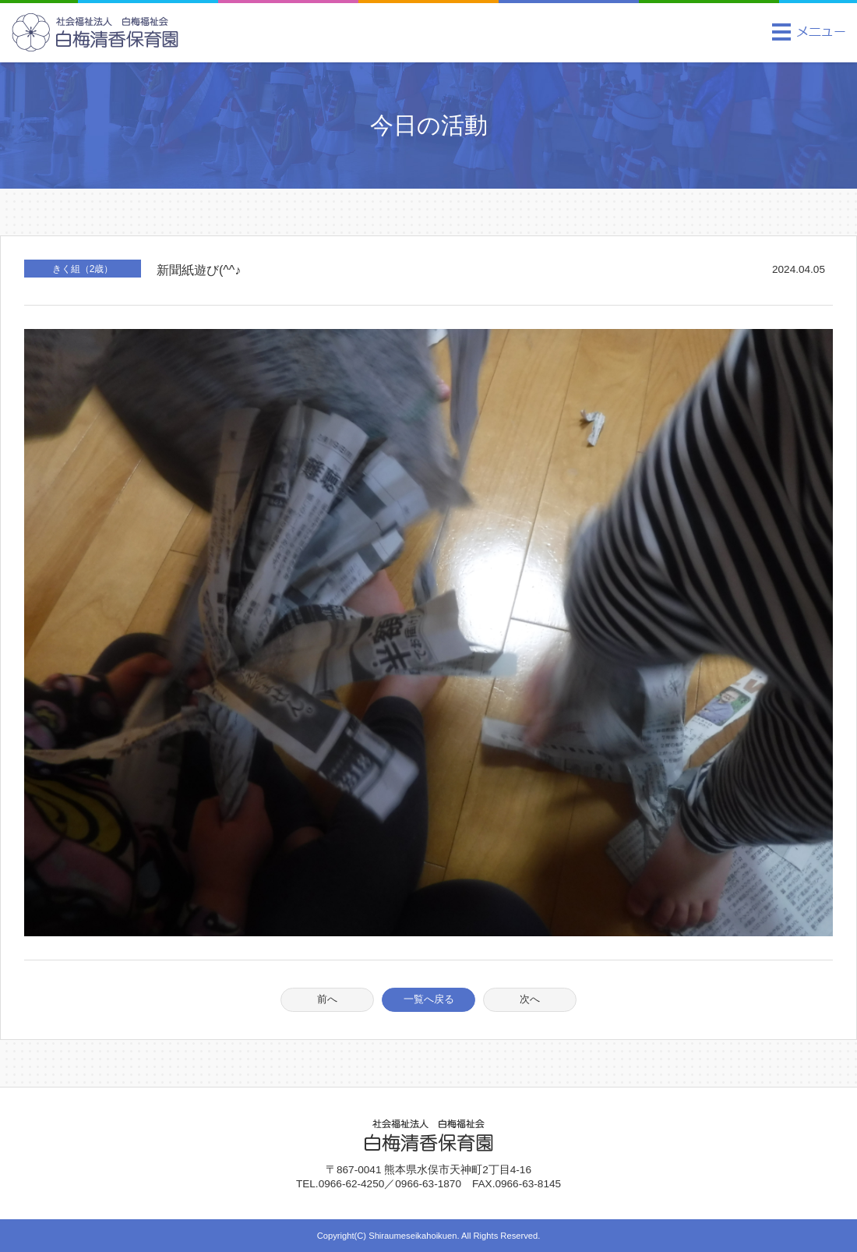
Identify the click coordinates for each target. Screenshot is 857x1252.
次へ (530, 999)
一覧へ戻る (429, 999)
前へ (327, 999)
